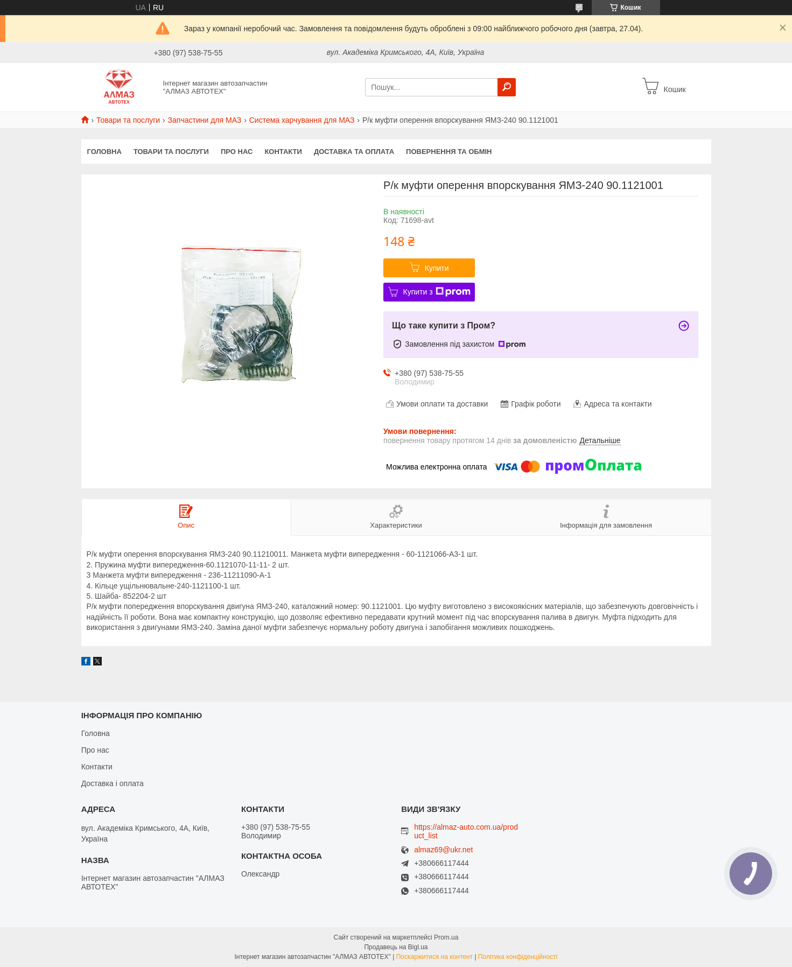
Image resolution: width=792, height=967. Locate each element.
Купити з (437, 292)
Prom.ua (446, 937)
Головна (104, 152)
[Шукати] (506, 87)
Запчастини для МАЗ (205, 120)
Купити (437, 268)
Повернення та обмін (449, 152)
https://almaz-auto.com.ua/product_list (466, 831)
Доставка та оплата (354, 152)
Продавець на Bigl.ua (395, 947)
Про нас (237, 152)
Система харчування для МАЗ (302, 120)
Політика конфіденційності (518, 957)
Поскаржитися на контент (434, 957)
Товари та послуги (128, 120)
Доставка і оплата (112, 783)
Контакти (283, 152)
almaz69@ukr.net (443, 850)
